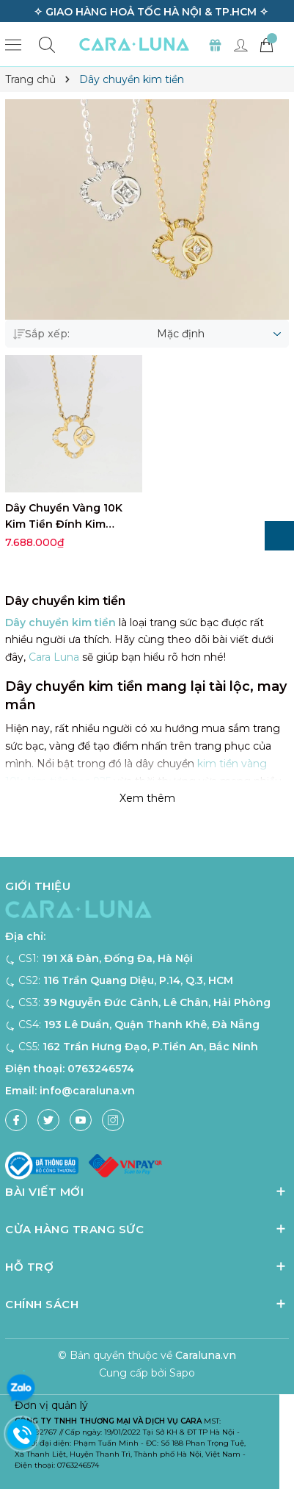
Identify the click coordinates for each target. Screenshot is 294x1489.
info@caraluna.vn (87, 1090)
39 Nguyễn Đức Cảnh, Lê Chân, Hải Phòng (157, 1002)
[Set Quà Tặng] (215, 44)
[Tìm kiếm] (47, 44)
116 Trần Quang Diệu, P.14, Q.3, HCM (138, 980)
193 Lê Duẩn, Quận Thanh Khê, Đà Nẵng (152, 1024)
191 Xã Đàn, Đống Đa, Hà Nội (117, 958)
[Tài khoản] (240, 44)
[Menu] (13, 44)
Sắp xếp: (41, 333)
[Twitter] (48, 1120)
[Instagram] (113, 1120)
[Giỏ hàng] (266, 44)
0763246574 (100, 1068)
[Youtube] (81, 1120)
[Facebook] (16, 1120)
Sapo (182, 1372)
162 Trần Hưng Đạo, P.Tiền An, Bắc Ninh (150, 1046)
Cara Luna (54, 657)
